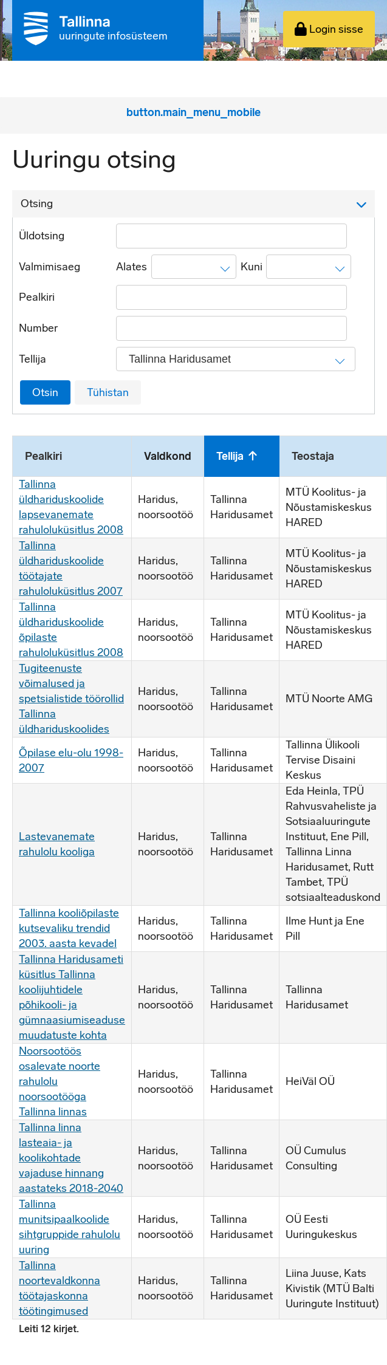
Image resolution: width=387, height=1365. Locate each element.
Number (38, 328)
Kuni (251, 266)
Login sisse (329, 29)
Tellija (32, 359)
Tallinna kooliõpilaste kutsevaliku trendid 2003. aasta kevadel (69, 928)
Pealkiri (37, 297)
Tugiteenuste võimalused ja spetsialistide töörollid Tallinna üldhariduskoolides (71, 699)
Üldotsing (41, 235)
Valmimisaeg (49, 266)
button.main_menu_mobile (193, 112)
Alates (131, 266)
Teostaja (313, 456)
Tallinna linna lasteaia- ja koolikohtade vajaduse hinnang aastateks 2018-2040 (71, 1158)
